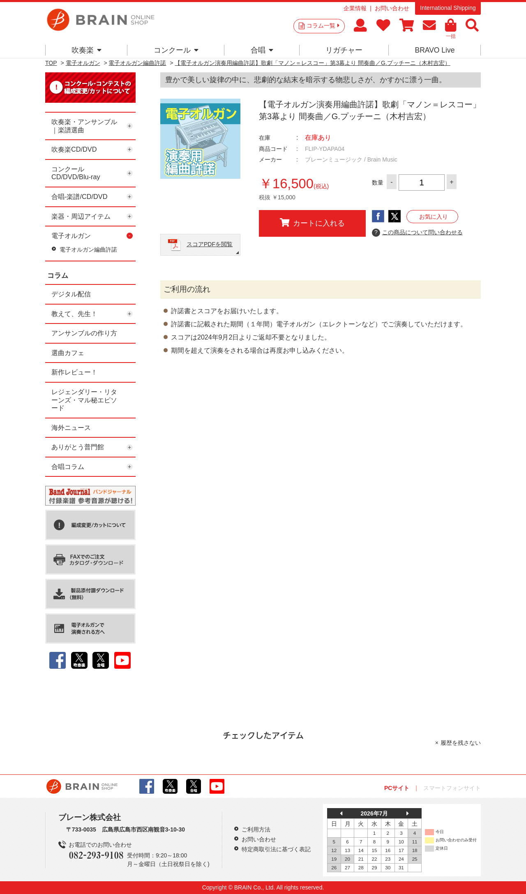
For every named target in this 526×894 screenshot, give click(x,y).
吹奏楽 (87, 50)
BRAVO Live (434, 50)
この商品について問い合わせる (417, 233)
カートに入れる (312, 222)
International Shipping (447, 8)
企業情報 (355, 8)
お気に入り (433, 216)
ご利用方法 (256, 829)
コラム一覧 (323, 25)
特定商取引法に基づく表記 (276, 849)
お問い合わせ (392, 8)
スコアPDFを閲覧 (210, 244)
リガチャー (343, 50)
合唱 (262, 50)
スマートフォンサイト (452, 788)
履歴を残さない (461, 742)
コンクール (176, 50)
